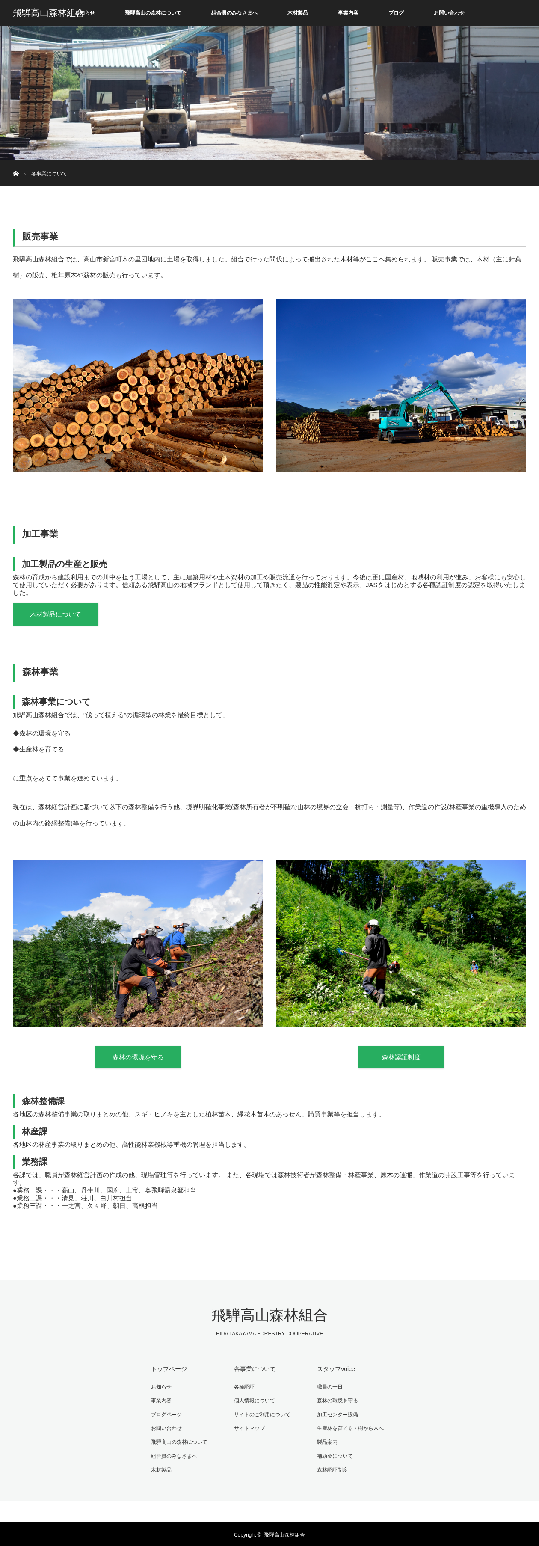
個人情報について (253, 1401)
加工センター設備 (336, 1414)
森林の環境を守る (138, 1058)
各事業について (254, 1369)
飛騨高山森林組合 (49, 13)
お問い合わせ (449, 13)
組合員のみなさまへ (234, 13)
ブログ (396, 13)
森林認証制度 (401, 1058)
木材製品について (55, 614)
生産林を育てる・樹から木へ (349, 1428)
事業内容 (348, 13)
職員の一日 (329, 1387)
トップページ (168, 1369)
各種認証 (243, 1387)
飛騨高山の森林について (153, 13)
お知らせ (84, 13)
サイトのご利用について (261, 1414)
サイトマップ (248, 1428)
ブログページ (165, 1414)
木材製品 (297, 13)
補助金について (334, 1455)
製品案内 (326, 1441)
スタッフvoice (335, 1369)
